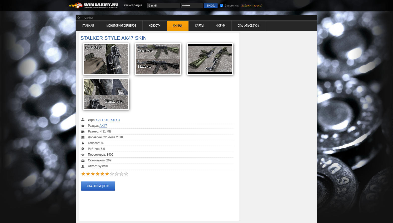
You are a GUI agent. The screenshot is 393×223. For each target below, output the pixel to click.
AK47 (103, 125)
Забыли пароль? (252, 5)
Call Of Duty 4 (108, 120)
